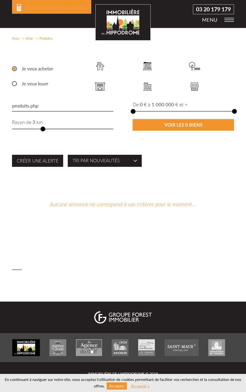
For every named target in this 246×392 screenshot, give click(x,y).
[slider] (43, 129)
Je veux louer (35, 83)
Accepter (116, 386)
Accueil (15, 38)
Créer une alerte (37, 160)
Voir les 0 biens (183, 125)
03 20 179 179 (213, 10)
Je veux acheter (37, 68)
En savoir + (140, 386)
